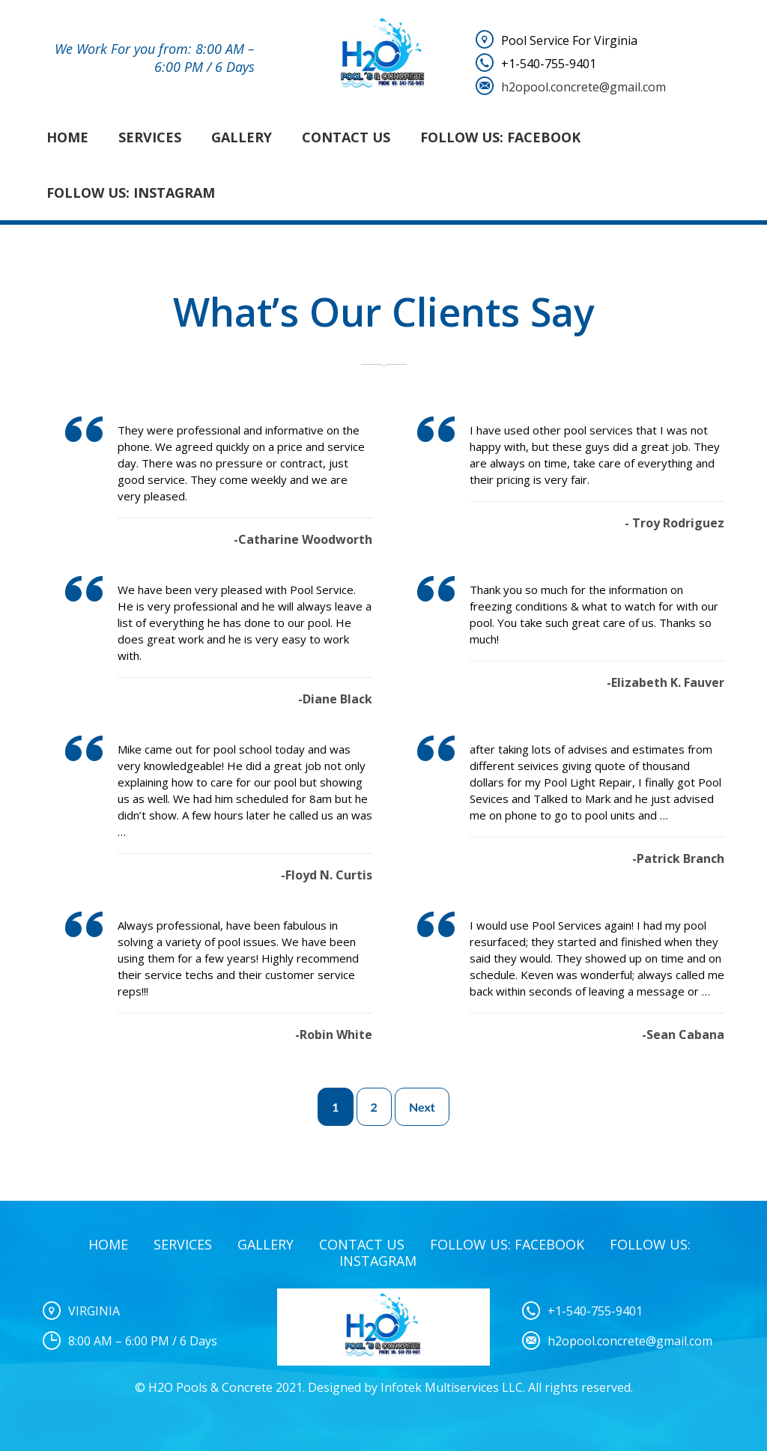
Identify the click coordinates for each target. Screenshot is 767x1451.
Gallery (241, 137)
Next (422, 1107)
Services (149, 137)
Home (67, 137)
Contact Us (346, 137)
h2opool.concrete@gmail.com (583, 87)
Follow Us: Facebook (500, 137)
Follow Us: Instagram (130, 193)
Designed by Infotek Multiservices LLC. (416, 1387)
